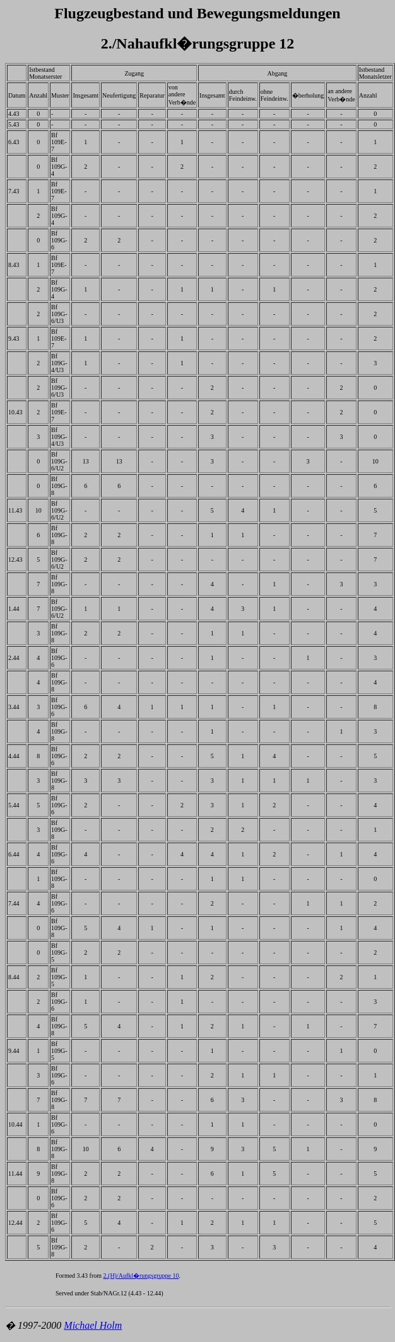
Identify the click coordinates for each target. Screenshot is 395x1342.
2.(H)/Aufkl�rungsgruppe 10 (141, 1275)
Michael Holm (93, 1325)
